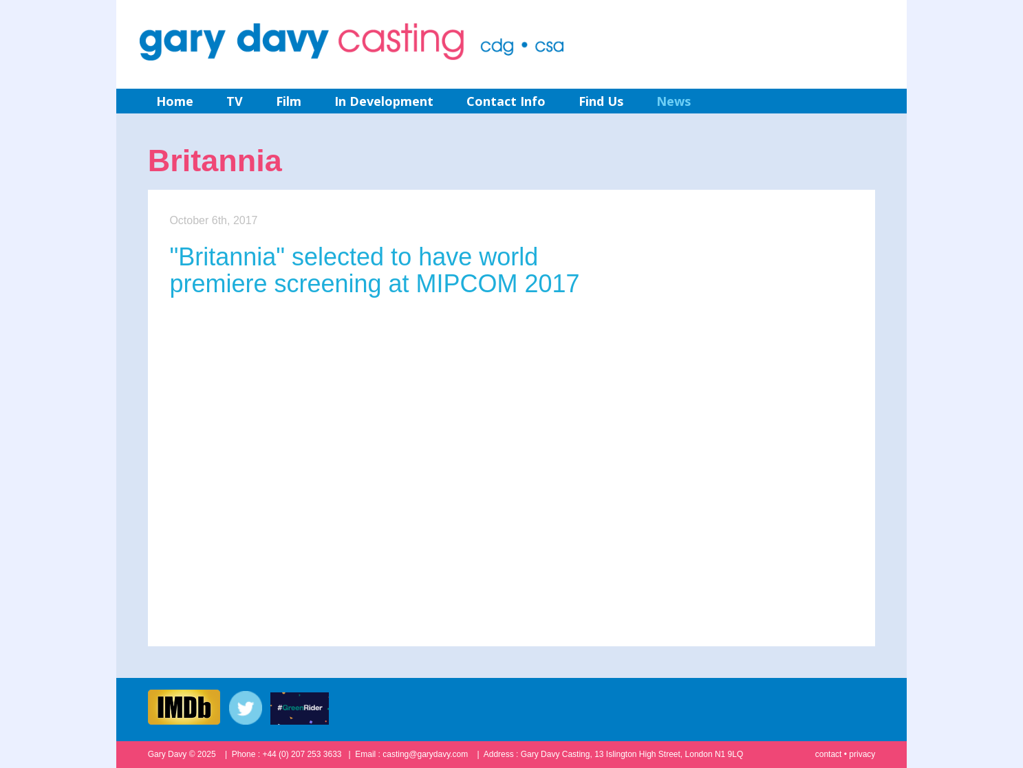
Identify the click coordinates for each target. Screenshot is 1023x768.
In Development (383, 101)
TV (234, 101)
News (673, 101)
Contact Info (506, 101)
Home (174, 101)
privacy (862, 754)
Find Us (601, 101)
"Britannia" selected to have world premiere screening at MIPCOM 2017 (374, 270)
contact (828, 754)
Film (288, 101)
